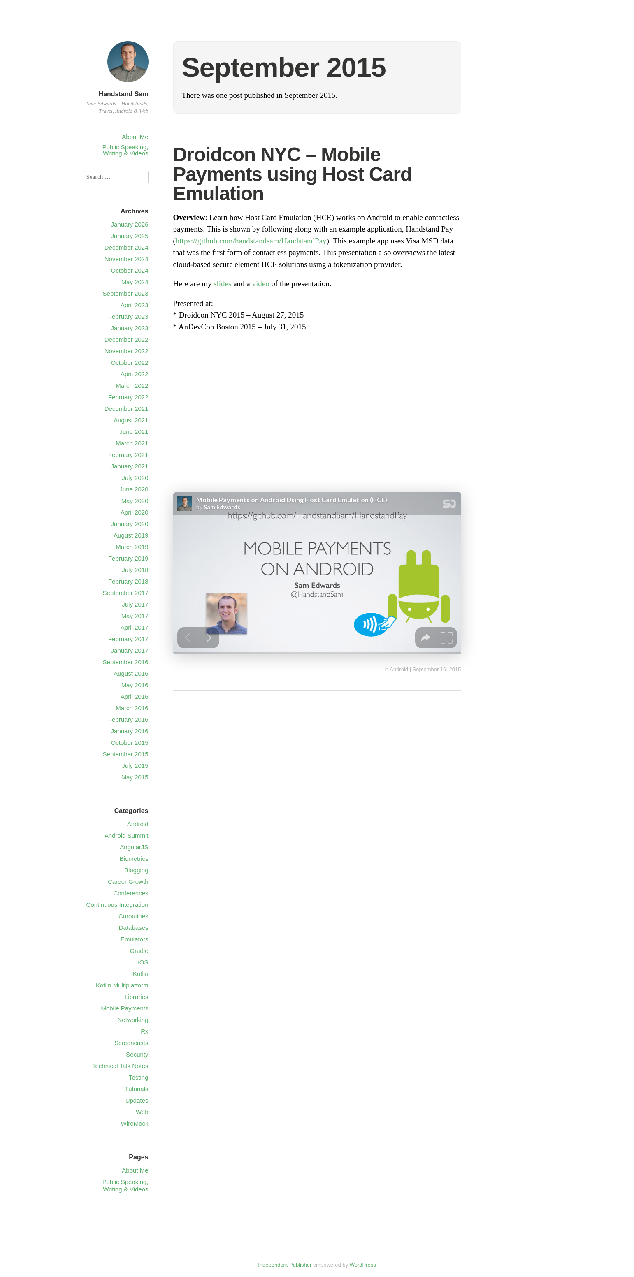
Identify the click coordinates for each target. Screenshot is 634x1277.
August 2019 (131, 535)
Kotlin (141, 973)
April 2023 (135, 304)
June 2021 (133, 431)
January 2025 (130, 235)
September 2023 (126, 293)
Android (399, 669)
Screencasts (131, 1042)
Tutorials (137, 1088)
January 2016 (130, 731)
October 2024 (130, 270)
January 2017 (130, 650)
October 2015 (130, 742)
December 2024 (127, 247)
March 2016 (132, 708)
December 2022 (127, 339)
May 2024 (135, 281)
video (260, 283)
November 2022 (127, 351)
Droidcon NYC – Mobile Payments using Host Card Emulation (292, 174)
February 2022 (128, 397)
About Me (135, 136)
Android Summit (127, 835)
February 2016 (128, 719)
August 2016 (131, 673)
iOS (143, 962)
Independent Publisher (284, 1265)
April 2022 (135, 374)
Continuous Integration (117, 904)
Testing (139, 1077)
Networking (132, 1019)
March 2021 (132, 443)
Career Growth (128, 881)
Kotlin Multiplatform (122, 985)
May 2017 (135, 615)
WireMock (135, 1123)
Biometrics (133, 858)
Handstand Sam (124, 93)
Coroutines (133, 916)
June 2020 (133, 489)
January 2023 (130, 327)
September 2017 (126, 592)
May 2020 (135, 500)
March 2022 (132, 385)
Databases (134, 927)
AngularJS (134, 847)
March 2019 (132, 546)
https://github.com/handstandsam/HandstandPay (251, 240)
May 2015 (135, 777)
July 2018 (135, 569)
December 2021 (127, 408)
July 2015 (135, 765)
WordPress (363, 1265)
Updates (137, 1100)
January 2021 (130, 466)
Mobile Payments (124, 1008)
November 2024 (127, 258)
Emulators (135, 939)
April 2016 (135, 696)
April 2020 (135, 512)
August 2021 (131, 420)
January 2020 (130, 523)
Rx (144, 1031)
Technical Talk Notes (120, 1065)
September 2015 (126, 754)
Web (142, 1111)
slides (222, 283)
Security (137, 1054)
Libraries (137, 996)
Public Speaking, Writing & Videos (125, 150)
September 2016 (126, 661)
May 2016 (135, 684)
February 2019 (128, 558)
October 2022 (130, 362)
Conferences (130, 893)
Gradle (139, 950)
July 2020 (135, 477)
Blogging (136, 870)
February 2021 (128, 454)
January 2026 (130, 224)
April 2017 (135, 627)
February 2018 (128, 581)
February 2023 (128, 316)
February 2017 (128, 638)
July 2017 (135, 604)
